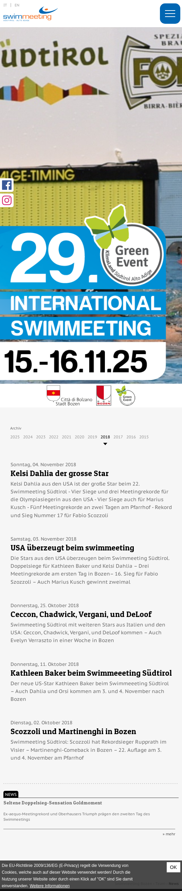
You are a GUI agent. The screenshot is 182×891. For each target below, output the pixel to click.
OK (173, 867)
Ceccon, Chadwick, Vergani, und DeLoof (81, 614)
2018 (105, 436)
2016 (131, 436)
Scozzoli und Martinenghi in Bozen (73, 731)
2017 (118, 436)
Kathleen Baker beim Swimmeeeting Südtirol (91, 673)
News (11, 794)
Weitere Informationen (50, 886)
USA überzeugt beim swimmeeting (72, 547)
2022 (53, 436)
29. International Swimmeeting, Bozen (30, 13)
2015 (144, 436)
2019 (92, 436)
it (5, 4)
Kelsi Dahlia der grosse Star (60, 473)
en (17, 4)
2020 (79, 436)
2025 (15, 436)
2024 (28, 436)
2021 (66, 436)
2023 (41, 436)
